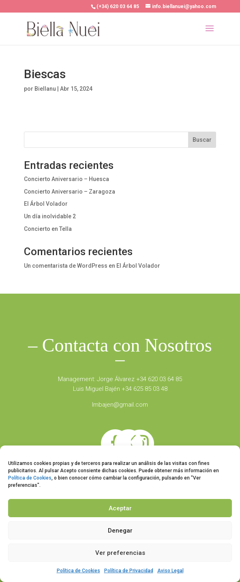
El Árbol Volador (46, 203)
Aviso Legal (170, 570)
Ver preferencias (120, 552)
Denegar (120, 530)
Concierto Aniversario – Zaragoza (69, 191)
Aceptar (120, 508)
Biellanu (45, 88)
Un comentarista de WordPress (65, 265)
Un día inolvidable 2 (50, 216)
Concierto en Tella (48, 229)
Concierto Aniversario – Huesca (66, 179)
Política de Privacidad (128, 570)
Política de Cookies (29, 478)
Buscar (202, 139)
